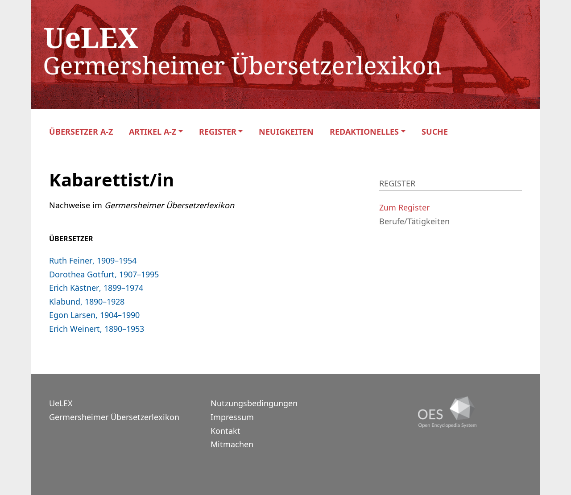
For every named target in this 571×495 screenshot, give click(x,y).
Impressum (232, 417)
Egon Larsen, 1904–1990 (94, 314)
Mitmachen (232, 444)
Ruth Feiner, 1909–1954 (93, 260)
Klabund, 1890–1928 (86, 301)
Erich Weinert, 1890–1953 (96, 328)
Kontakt (225, 430)
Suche (435, 131)
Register (217, 131)
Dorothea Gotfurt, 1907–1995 (104, 274)
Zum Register (404, 207)
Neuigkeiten (286, 131)
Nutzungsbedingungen (254, 403)
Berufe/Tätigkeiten (414, 221)
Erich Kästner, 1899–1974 (96, 287)
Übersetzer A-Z (81, 131)
